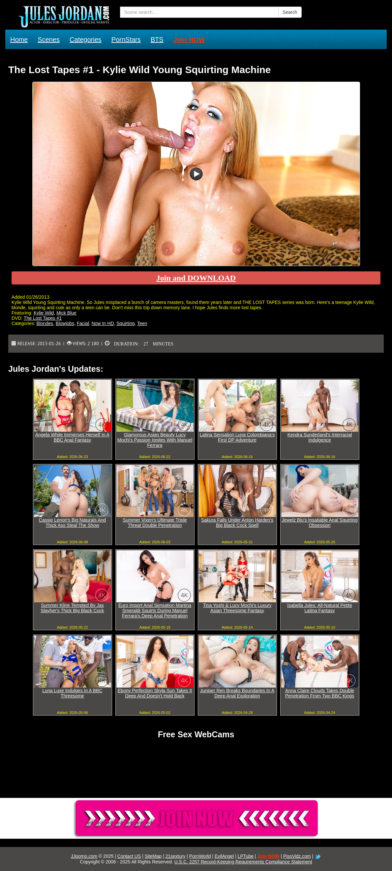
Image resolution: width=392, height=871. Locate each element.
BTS (157, 39)
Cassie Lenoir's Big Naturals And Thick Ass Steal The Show (72, 522)
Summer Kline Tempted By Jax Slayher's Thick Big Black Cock (72, 608)
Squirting (125, 323)
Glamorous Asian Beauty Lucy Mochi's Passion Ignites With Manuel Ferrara (155, 440)
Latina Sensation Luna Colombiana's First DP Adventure (237, 437)
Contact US (129, 856)
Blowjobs (65, 323)
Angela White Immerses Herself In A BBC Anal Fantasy (72, 437)
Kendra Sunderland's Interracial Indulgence (319, 437)
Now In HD (103, 323)
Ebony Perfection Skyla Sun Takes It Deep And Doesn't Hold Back (155, 693)
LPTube (246, 856)
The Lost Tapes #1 (43, 318)
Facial (83, 323)
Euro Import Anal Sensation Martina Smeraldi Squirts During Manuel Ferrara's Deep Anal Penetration (154, 610)
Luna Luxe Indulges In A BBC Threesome (72, 693)
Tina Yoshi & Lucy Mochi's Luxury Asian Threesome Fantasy (237, 608)
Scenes (49, 39)
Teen (142, 323)
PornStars (126, 39)
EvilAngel (224, 856)
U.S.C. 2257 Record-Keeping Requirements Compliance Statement (243, 861)
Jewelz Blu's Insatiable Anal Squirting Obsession (320, 522)
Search (290, 12)
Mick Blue (66, 312)
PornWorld (200, 856)
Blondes (44, 323)
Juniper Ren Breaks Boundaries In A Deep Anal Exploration (237, 693)
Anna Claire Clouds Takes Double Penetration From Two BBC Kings (319, 693)
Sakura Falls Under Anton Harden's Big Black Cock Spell (237, 522)
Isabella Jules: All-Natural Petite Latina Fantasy (319, 608)
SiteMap (153, 856)
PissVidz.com (297, 856)
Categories (86, 39)
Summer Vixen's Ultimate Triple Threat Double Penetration (155, 522)
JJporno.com (84, 856)
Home (19, 39)
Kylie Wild (44, 312)
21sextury (175, 856)
